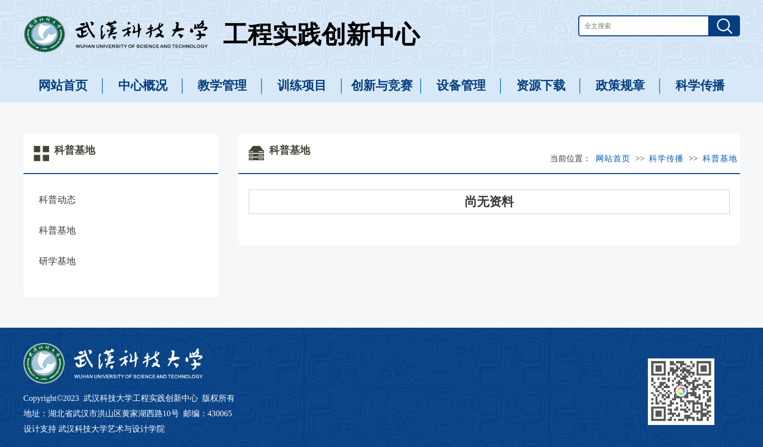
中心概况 (142, 85)
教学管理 (222, 85)
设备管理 (461, 85)
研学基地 (57, 261)
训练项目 (301, 85)
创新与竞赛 (381, 85)
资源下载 (540, 85)
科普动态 (57, 200)
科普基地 (57, 230)
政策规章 (620, 85)
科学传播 (700, 85)
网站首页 (63, 85)
